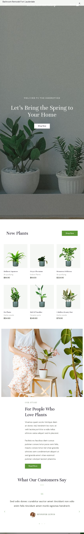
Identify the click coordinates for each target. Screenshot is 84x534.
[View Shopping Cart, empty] (74, 4)
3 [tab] (44, 524)
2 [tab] (42, 524)
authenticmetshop (41, 5)
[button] (70, 233)
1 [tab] (39, 524)
